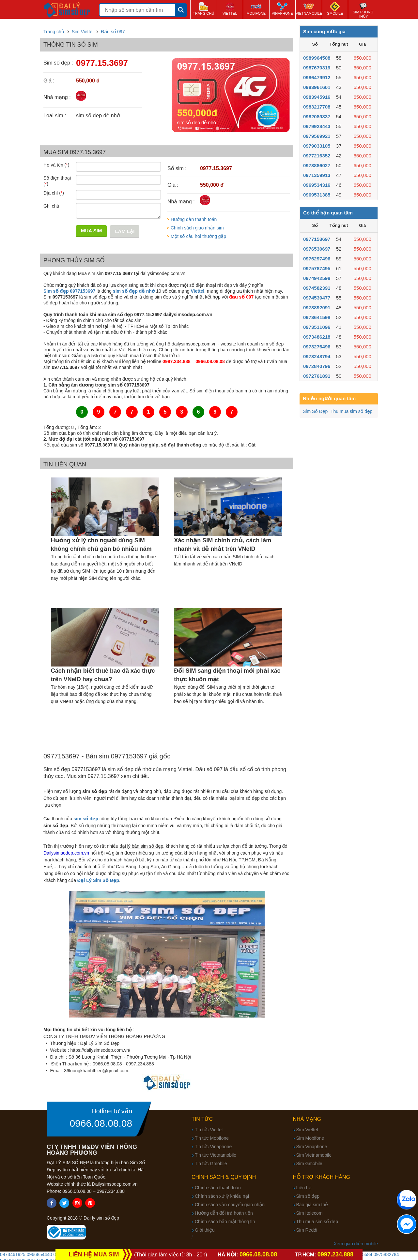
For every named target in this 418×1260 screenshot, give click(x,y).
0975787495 (316, 268)
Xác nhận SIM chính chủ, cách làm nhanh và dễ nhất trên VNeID (222, 544)
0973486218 (316, 337)
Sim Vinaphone (311, 1146)
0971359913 (316, 175)
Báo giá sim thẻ (312, 1204)
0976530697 (316, 249)
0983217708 (316, 107)
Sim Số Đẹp (315, 411)
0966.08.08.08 (101, 1123)
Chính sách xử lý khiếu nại (222, 1196)
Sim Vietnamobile (314, 1155)
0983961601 (316, 87)
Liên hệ (304, 1187)
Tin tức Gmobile (211, 1163)
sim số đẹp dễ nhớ (134, 291)
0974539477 (316, 297)
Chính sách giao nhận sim (197, 227)
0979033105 (316, 146)
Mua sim (91, 230)
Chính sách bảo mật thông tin (225, 1221)
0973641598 (316, 317)
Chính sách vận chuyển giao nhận (230, 1204)
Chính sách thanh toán (218, 1187)
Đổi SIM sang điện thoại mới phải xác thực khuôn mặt (227, 674)
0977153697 (316, 239)
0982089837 (316, 116)
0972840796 (316, 366)
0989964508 (316, 58)
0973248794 (316, 356)
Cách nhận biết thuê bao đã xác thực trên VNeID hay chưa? (103, 674)
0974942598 (316, 278)
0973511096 (316, 327)
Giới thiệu (205, 1230)
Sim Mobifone (310, 1138)
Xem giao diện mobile (356, 1243)
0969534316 (316, 185)
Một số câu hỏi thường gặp (198, 236)
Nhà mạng (307, 1119)
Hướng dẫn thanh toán (194, 219)
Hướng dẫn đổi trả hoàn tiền (224, 1213)
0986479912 (316, 77)
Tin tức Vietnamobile (215, 1155)
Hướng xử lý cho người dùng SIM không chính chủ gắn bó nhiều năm (101, 544)
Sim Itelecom (309, 1213)
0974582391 (316, 288)
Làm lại (124, 231)
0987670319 (316, 67)
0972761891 (316, 376)
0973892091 (316, 307)
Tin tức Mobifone (212, 1138)
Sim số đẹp (308, 1196)
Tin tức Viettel (209, 1129)
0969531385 (316, 195)
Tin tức (202, 1119)
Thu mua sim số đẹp (351, 411)
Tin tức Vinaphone (213, 1146)
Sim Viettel (307, 1129)
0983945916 (316, 97)
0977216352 (316, 155)
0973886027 (316, 165)
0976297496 (316, 258)
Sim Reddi (306, 1230)
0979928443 (316, 126)
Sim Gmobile (309, 1163)
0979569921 (316, 136)
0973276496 (316, 346)
